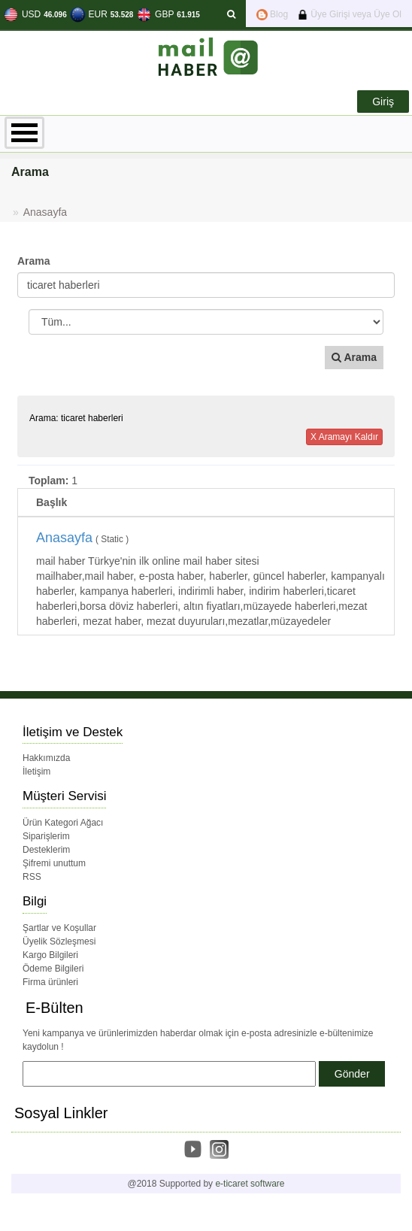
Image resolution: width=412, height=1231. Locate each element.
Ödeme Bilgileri (53, 968)
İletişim (36, 771)
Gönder (352, 1074)
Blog (272, 14)
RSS (32, 877)
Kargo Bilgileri (50, 955)
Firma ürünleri (50, 982)
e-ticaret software (249, 1183)
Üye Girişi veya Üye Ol (349, 14)
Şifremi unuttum (54, 863)
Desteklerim (46, 849)
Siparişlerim (46, 836)
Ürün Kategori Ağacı (63, 822)
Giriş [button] (383, 102)
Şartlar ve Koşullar (59, 928)
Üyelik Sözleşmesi (59, 941)
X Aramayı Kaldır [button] (344, 437)
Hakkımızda (46, 758)
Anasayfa (45, 212)
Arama (33, 261)
